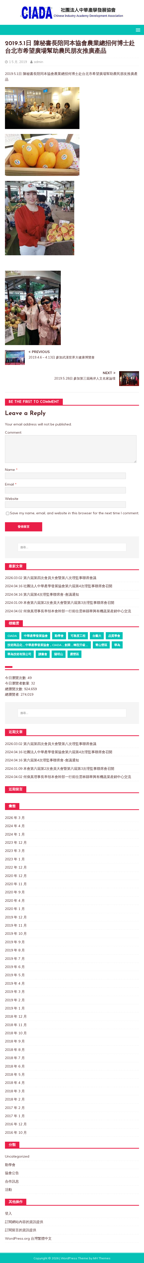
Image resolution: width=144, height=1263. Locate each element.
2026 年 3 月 (15, 817)
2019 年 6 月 (15, 967)
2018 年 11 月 (16, 1025)
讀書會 (42, 654)
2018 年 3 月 (15, 1091)
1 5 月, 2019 (18, 62)
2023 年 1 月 (15, 859)
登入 (8, 1213)
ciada (12, 636)
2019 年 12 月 (16, 917)
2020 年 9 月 (15, 892)
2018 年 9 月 (15, 1041)
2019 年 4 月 (15, 983)
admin (38, 62)
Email (10, 484)
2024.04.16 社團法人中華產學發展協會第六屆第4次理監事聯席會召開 (58, 586)
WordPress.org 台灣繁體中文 (28, 1238)
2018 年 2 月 (15, 1099)
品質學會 (114, 636)
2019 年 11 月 (16, 925)
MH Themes (101, 1258)
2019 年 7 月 (15, 958)
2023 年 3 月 (15, 850)
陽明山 (58, 654)
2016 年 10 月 (16, 1132)
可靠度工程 (78, 636)
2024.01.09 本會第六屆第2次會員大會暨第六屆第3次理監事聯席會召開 (59, 602)
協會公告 (12, 1173)
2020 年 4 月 (15, 900)
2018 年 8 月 (15, 1049)
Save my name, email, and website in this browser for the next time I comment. (74, 513)
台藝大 (96, 636)
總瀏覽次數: (14, 689)
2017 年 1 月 (15, 1116)
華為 (117, 645)
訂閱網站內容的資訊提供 (24, 1222)
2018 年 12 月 (16, 1016)
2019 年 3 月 (15, 991)
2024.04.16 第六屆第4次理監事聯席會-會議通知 (42, 594)
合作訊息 (12, 1181)
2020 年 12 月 (16, 876)
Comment (13, 432)
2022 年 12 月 (16, 867)
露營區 (74, 654)
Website (11, 498)
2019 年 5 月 (15, 975)
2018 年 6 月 (15, 1066)
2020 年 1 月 (15, 909)
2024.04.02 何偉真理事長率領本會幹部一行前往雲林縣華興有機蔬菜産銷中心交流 (68, 611)
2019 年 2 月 (15, 1000)
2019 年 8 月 (15, 950)
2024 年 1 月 (15, 834)
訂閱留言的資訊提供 (20, 1230)
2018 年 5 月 (15, 1074)
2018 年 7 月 (15, 1058)
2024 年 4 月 (15, 826)
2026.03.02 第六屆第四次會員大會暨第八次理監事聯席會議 (50, 578)
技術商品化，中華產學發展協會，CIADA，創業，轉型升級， (47, 645)
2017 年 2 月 (15, 1107)
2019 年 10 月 (16, 933)
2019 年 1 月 (15, 1008)
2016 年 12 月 (16, 1124)
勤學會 (59, 636)
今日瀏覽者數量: (18, 683)
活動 (8, 1189)
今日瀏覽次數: (16, 678)
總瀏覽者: (13, 694)
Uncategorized (17, 1156)
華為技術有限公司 (19, 654)
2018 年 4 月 (15, 1082)
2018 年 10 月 (16, 1033)
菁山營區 (101, 645)
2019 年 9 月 (15, 942)
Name (10, 469)
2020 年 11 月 (16, 884)
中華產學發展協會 (36, 636)
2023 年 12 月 (16, 842)
